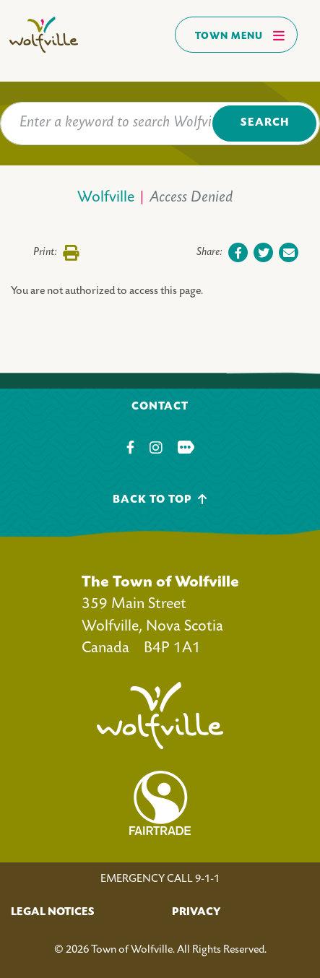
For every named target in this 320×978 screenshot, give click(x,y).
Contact (160, 407)
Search (265, 123)
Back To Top (160, 499)
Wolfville (105, 198)
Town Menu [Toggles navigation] (240, 35)
